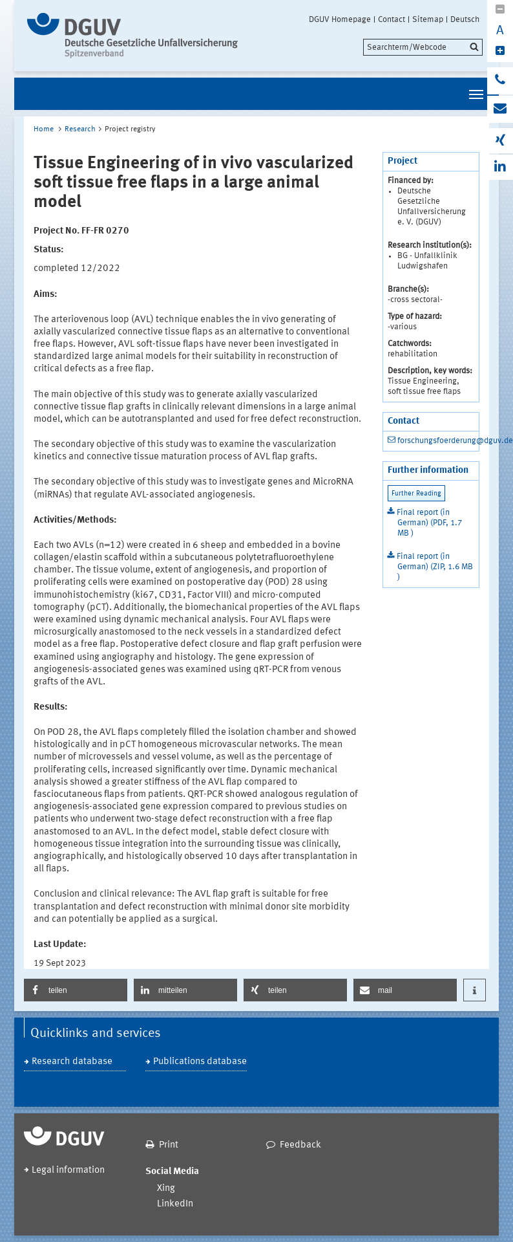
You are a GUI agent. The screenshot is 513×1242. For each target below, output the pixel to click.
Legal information (68, 1170)
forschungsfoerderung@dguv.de (455, 441)
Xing (166, 1188)
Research (80, 129)
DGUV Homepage (340, 19)
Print (168, 1145)
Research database (72, 1062)
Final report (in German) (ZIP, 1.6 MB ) (435, 567)
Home (44, 129)
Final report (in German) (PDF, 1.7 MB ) (429, 523)
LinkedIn (175, 1204)
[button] (75, 990)
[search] (423, 47)
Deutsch (464, 19)
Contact (391, 19)
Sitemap (427, 19)
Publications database (200, 1062)
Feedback (300, 1145)
